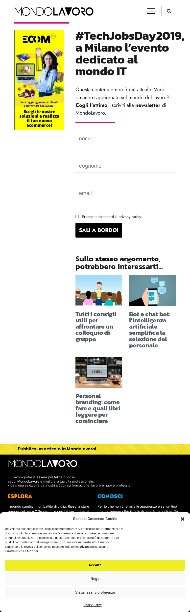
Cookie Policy (93, 605)
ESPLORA (19, 496)
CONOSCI (110, 496)
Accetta (95, 565)
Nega (95, 579)
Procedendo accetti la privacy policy (111, 216)
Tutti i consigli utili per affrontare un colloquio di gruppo (95, 326)
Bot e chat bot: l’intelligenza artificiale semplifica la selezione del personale (149, 329)
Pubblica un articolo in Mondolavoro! (57, 448)
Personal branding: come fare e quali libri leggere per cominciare (97, 408)
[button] (182, 519)
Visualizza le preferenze (95, 592)
